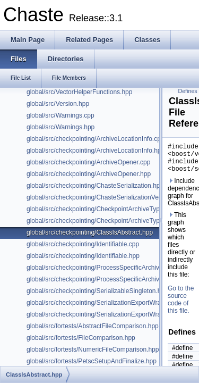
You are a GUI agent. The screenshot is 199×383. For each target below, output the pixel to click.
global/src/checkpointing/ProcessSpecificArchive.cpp (101, 267)
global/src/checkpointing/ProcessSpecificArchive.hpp (101, 279)
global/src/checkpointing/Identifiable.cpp (83, 244)
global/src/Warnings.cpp (60, 115)
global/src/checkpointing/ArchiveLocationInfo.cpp (96, 139)
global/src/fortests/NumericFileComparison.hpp (93, 349)
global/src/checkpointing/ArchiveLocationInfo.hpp (96, 150)
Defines (187, 91)
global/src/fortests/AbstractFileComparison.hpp (93, 326)
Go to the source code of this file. (181, 306)
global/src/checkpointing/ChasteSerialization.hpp (95, 185)
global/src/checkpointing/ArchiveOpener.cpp (88, 162)
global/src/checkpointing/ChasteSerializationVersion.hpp (106, 197)
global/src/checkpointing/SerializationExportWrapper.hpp (106, 302)
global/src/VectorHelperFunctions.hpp (79, 92)
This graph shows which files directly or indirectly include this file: (181, 251)
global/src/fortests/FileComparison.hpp (81, 338)
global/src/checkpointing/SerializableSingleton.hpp (97, 291)
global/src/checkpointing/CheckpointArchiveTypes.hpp (103, 209)
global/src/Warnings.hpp (60, 127)
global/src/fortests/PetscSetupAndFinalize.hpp (92, 361)
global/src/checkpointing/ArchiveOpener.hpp (89, 174)
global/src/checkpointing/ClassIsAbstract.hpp (90, 232)
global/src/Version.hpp (58, 103)
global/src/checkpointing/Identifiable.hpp (83, 256)
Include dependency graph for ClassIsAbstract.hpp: (182, 198)
